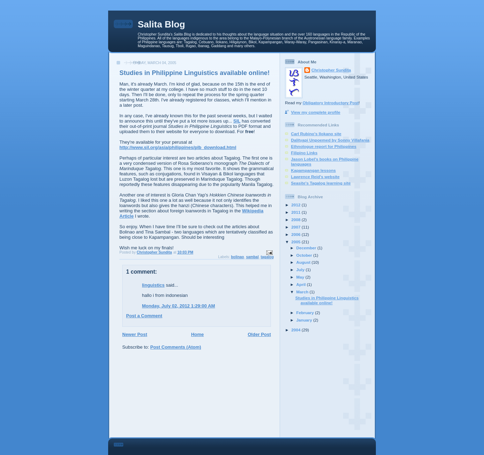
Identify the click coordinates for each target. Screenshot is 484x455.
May (300, 277)
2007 (296, 227)
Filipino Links (304, 152)
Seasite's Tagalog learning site (321, 183)
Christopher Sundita (331, 70)
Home (197, 334)
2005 (296, 241)
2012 (296, 204)
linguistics (153, 285)
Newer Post (134, 334)
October (304, 255)
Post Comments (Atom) (175, 347)
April (301, 284)
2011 (296, 212)
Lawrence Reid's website (315, 176)
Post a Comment (144, 315)
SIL (236, 121)
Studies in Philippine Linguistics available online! (327, 300)
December (306, 247)
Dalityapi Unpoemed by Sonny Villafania (330, 140)
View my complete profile (315, 112)
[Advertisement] (329, 385)
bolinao (237, 257)
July (301, 269)
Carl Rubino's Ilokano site (316, 133)
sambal (252, 257)
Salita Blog (161, 24)
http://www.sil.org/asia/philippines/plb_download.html (177, 147)
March (303, 291)
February (305, 312)
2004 (296, 330)
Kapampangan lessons (313, 170)
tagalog (267, 257)
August (304, 262)
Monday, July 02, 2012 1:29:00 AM (178, 305)
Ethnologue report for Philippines (323, 146)
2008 (296, 219)
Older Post (259, 334)
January (304, 320)
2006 (296, 234)
